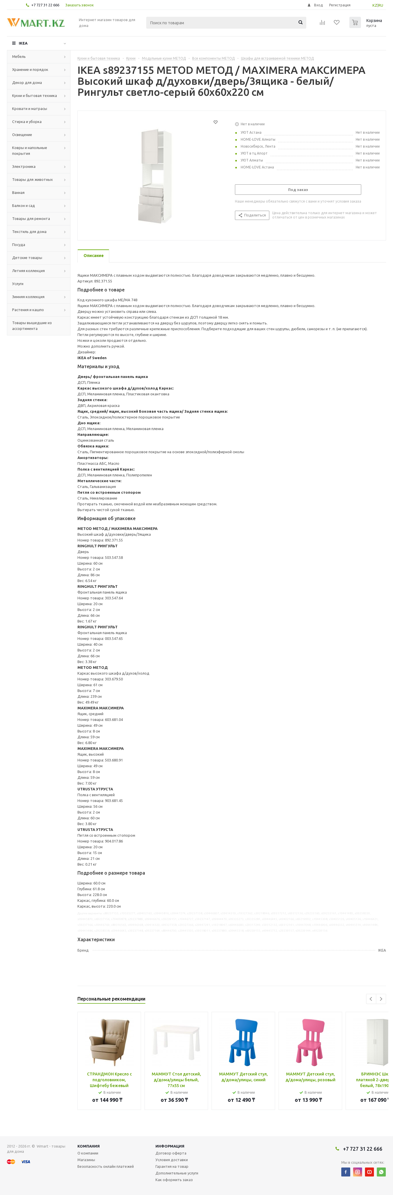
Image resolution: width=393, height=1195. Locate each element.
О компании (87, 1153)
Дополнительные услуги (176, 1173)
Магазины (86, 1160)
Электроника (24, 166)
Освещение (22, 135)
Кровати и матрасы (29, 109)
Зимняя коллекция (28, 297)
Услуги (17, 284)
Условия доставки (171, 1160)
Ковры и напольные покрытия (29, 150)
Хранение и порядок (30, 69)
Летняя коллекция (28, 271)
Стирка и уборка (27, 122)
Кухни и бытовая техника (34, 95)
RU (380, 5)
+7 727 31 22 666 (45, 5)
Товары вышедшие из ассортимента (32, 326)
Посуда (18, 245)
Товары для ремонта (31, 218)
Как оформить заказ (174, 1180)
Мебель (19, 56)
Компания (88, 1146)
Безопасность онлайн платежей (105, 1166)
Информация (169, 1146)
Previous (371, 999)
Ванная (18, 192)
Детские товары (27, 258)
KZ (374, 5)
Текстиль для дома (29, 232)
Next (381, 999)
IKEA (23, 43)
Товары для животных (32, 179)
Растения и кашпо (28, 310)
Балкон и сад (23, 205)
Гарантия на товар (171, 1166)
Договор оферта (170, 1153)
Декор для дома (27, 82)
